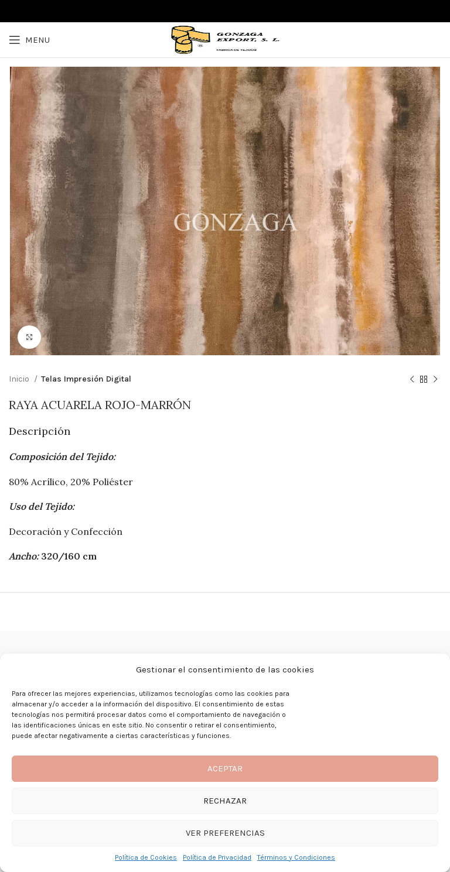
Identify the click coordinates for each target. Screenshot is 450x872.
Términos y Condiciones (296, 857)
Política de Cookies (146, 857)
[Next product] (435, 380)
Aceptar (225, 768)
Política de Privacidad (217, 857)
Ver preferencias (225, 833)
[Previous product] (412, 380)
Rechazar (225, 800)
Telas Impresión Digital (86, 379)
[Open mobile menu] (29, 40)
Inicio (20, 379)
